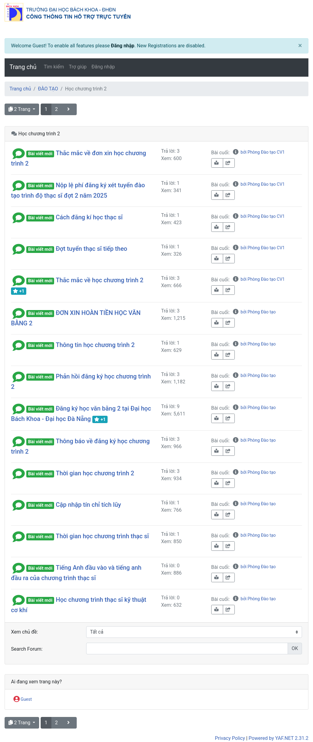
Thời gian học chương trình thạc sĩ (102, 536)
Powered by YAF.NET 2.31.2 (278, 738)
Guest (22, 699)
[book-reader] (217, 163)
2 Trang (20, 109)
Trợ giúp (78, 67)
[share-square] (229, 163)
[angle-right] (69, 109)
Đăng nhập (122, 46)
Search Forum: (26, 649)
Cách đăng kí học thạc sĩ (89, 217)
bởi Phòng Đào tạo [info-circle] (254, 311)
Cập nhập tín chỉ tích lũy (88, 504)
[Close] (300, 45)
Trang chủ (22, 67)
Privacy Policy (230, 738)
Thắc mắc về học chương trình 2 (99, 280)
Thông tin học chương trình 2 (95, 345)
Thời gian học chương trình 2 (95, 473)
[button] (18, 153)
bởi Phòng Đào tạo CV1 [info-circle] (258, 152)
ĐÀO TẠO (48, 89)
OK (295, 648)
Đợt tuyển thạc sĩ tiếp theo (91, 248)
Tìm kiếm (54, 67)
